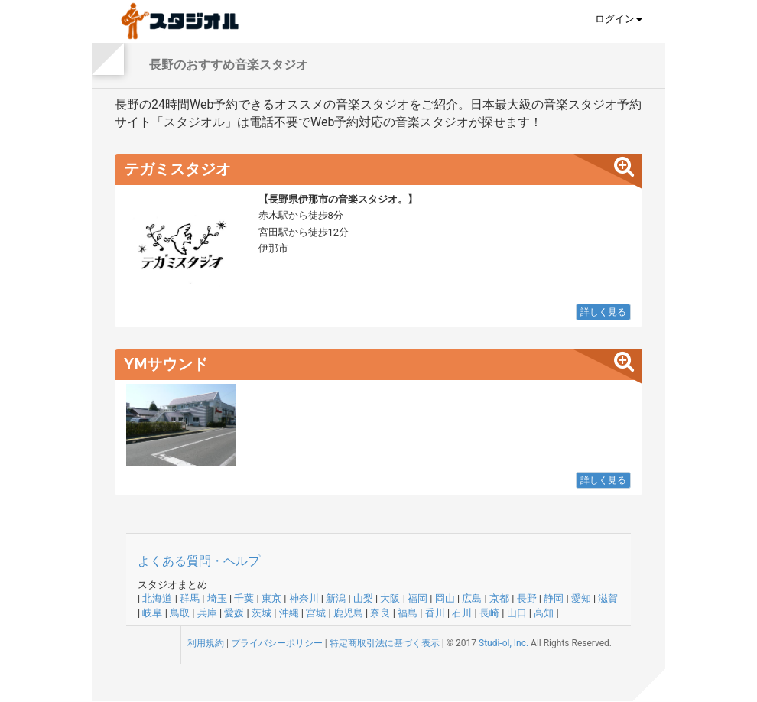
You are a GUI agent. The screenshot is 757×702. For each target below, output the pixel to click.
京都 (499, 598)
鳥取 (180, 613)
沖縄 (289, 613)
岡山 (445, 598)
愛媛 (234, 613)
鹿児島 (348, 613)
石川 (462, 613)
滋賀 (608, 598)
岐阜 (152, 613)
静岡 (554, 598)
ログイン (618, 18)
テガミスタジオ (177, 169)
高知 (544, 613)
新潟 (336, 598)
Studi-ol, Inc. (503, 643)
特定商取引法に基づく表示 (385, 643)
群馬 (190, 598)
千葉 (244, 598)
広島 (472, 598)
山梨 (363, 598)
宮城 (316, 613)
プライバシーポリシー (277, 643)
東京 (271, 598)
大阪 (390, 598)
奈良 (380, 613)
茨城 (261, 613)
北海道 (157, 598)
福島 (407, 613)
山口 (517, 613)
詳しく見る (603, 312)
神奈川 (304, 598)
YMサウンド (166, 364)
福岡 (417, 598)
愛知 (581, 598)
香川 (435, 613)
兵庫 (207, 613)
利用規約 (205, 643)
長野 (527, 598)
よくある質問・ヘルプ (199, 561)
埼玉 (217, 598)
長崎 (489, 613)
